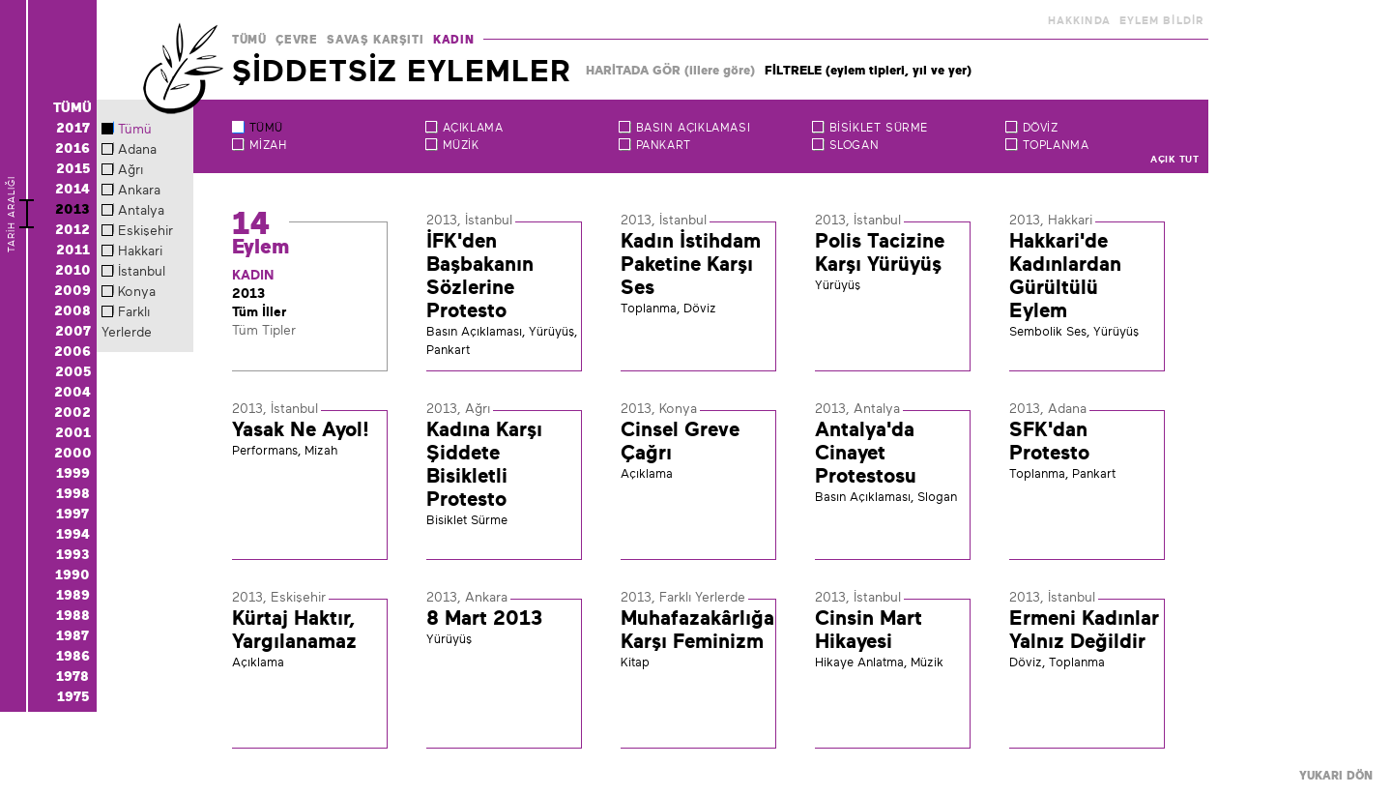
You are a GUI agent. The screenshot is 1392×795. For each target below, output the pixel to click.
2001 (73, 432)
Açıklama (473, 127)
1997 (72, 513)
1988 (73, 615)
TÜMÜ (249, 39)
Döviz (1040, 127)
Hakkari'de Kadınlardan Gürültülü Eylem (1065, 275)
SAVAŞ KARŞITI (375, 39)
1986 (73, 655)
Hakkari (140, 250)
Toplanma (1056, 145)
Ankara (139, 189)
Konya (137, 291)
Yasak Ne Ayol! (300, 429)
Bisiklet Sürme (878, 127)
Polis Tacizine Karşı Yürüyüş (879, 252)
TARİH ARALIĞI (11, 245)
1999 (73, 473)
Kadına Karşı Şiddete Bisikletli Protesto (484, 464)
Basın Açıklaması (693, 127)
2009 (72, 290)
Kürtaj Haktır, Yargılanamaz (294, 629)
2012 (72, 229)
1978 (72, 676)
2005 (73, 371)
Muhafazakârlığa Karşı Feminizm (697, 629)
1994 (73, 534)
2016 (72, 148)
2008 (72, 310)
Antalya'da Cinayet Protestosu (865, 452)
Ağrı (130, 169)
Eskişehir (145, 230)
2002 (72, 412)
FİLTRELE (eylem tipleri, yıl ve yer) (868, 70)
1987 (72, 635)
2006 (72, 351)
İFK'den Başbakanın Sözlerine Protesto (480, 275)
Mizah (268, 145)
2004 (72, 391)
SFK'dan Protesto (1049, 441)
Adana (137, 149)
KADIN (453, 39)
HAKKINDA (1079, 20)
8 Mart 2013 (484, 618)
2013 (72, 209)
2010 (73, 270)
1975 (73, 696)
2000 (73, 452)
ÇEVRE (296, 39)
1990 (72, 574)
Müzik (461, 145)
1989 (73, 595)
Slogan (854, 145)
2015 (73, 168)
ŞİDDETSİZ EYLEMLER (401, 70)
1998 (73, 493)
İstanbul (141, 271)
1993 (73, 554)
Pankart (663, 145)
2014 (72, 188)
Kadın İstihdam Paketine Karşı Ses (691, 264)
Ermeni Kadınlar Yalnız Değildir (1084, 629)
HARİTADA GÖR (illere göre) (670, 70)
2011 (73, 249)
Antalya (141, 210)
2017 (73, 127)
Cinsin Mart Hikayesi (868, 629)
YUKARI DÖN (1336, 775)
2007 (73, 331)
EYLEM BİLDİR (1161, 20)
